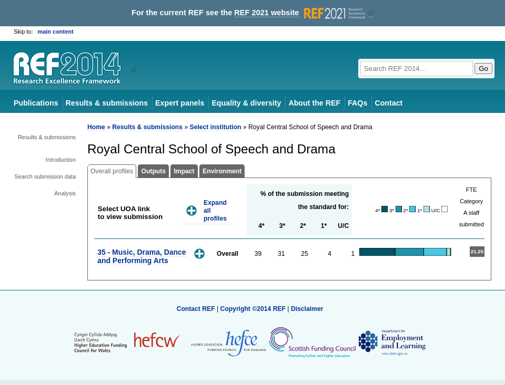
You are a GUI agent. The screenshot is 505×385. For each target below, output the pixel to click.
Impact (184, 171)
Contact (388, 103)
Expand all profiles (215, 210)
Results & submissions (107, 103)
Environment (222, 171)
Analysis (65, 193)
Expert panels (179, 103)
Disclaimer (307, 309)
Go (483, 68)
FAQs (357, 103)
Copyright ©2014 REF (253, 309)
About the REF (314, 103)
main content (56, 31)
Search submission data (45, 176)
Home (96, 127)
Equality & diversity (246, 103)
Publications (36, 103)
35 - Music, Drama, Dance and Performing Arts (141, 256)
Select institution (215, 127)
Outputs (153, 171)
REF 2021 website (300, 12)
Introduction (61, 160)
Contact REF (196, 309)
